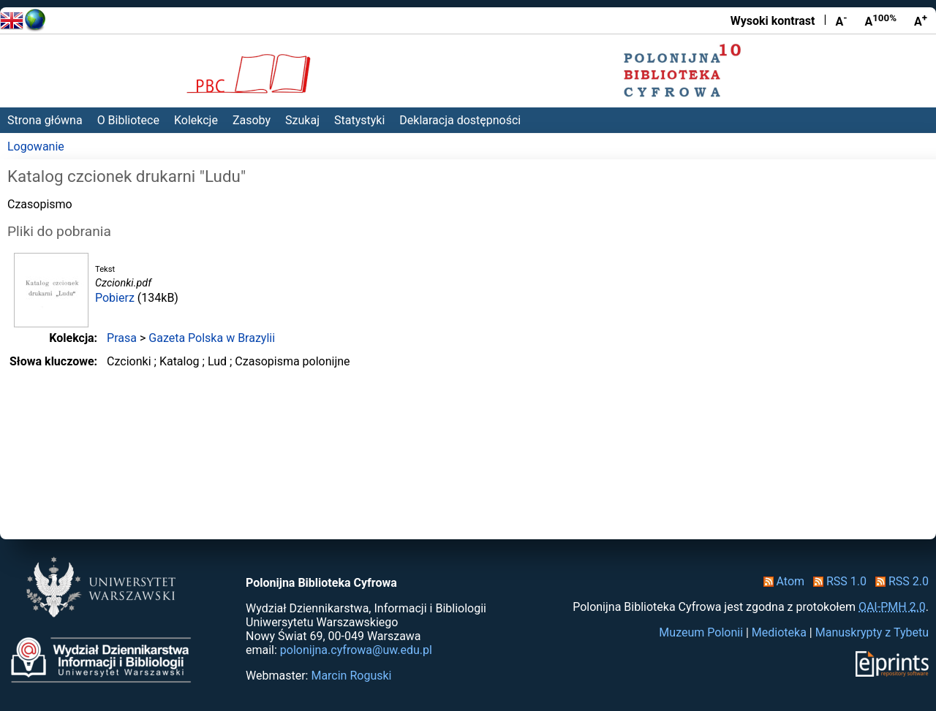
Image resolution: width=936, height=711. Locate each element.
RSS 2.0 (899, 581)
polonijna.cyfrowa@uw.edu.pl (356, 650)
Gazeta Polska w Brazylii (211, 338)
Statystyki (359, 120)
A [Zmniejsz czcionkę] (841, 20)
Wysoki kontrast (773, 21)
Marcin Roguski (351, 676)
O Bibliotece (128, 120)
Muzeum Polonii (701, 632)
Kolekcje (196, 120)
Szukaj (302, 120)
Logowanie (35, 146)
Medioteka (779, 632)
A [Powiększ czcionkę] (920, 20)
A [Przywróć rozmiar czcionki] (880, 20)
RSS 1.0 (837, 581)
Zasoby (252, 120)
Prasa (122, 338)
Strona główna (45, 120)
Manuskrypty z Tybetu (872, 632)
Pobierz (115, 298)
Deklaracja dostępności (460, 120)
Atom (781, 581)
